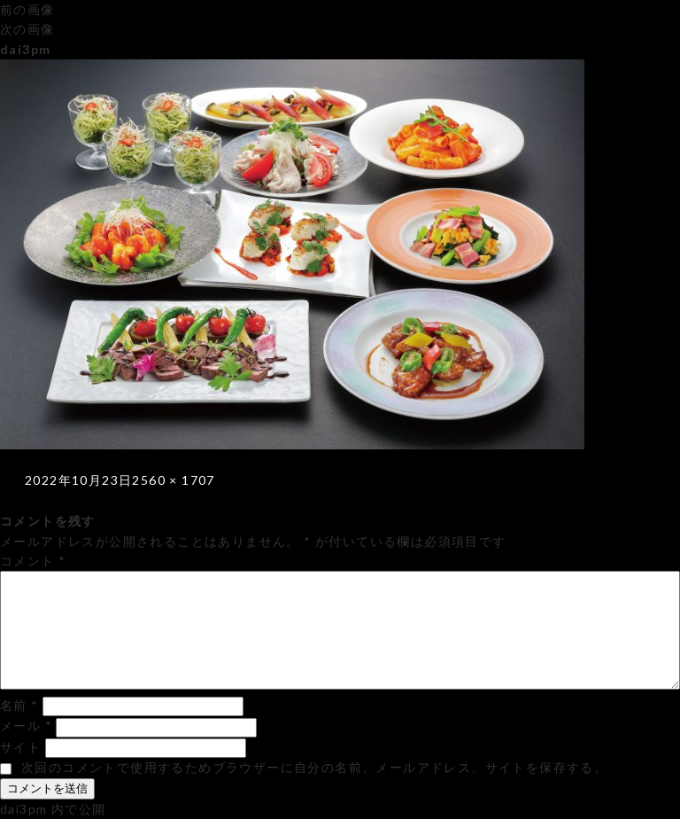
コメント (33, 560)
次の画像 (27, 28)
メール (26, 725)
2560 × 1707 (173, 480)
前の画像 (27, 9)
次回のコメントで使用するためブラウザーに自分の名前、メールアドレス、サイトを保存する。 (314, 767)
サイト (20, 746)
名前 (19, 705)
